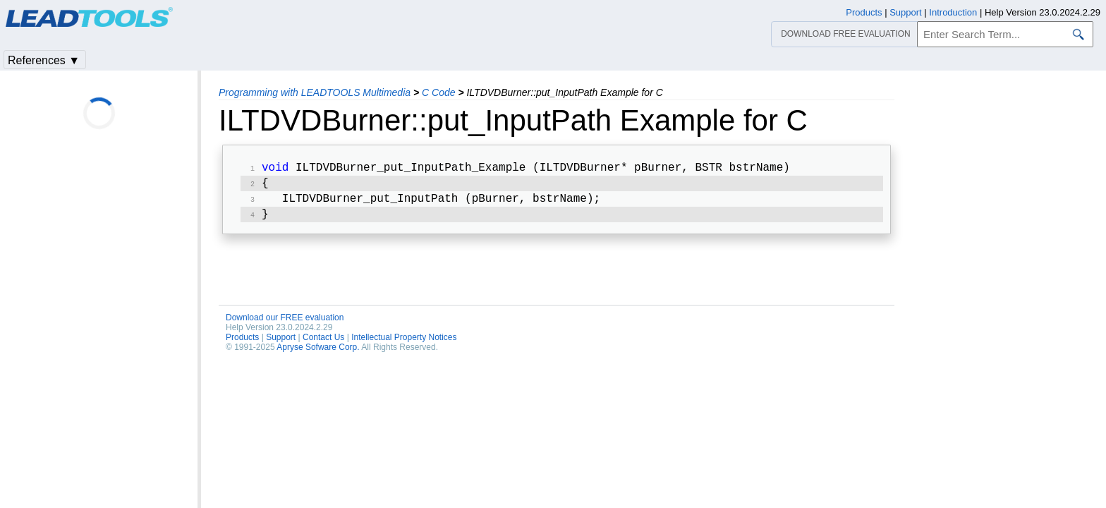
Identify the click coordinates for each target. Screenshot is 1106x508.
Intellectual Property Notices (403, 343)
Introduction (953, 12)
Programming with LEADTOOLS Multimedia (315, 92)
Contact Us (323, 343)
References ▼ (44, 60)
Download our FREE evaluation (285, 323)
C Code (438, 92)
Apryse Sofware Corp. (317, 353)
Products (242, 343)
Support (281, 343)
